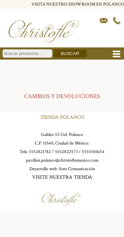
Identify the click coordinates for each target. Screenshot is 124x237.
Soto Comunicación (77, 169)
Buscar (70, 53)
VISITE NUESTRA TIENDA (62, 177)
